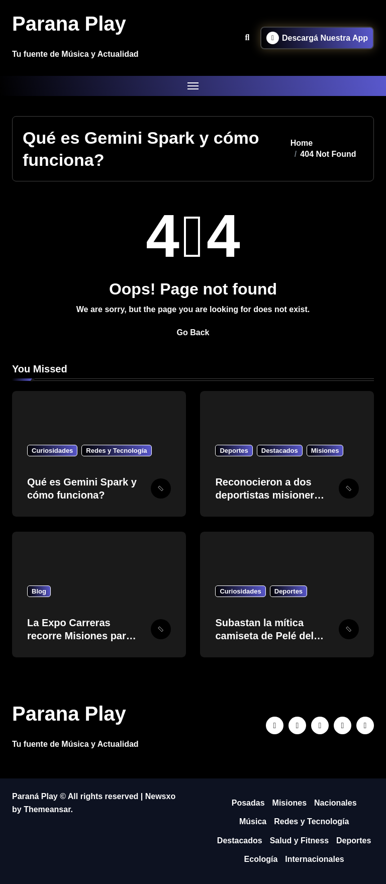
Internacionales (314, 859)
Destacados (279, 450)
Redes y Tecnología (116, 450)
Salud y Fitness (299, 840)
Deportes (234, 450)
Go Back (193, 332)
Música (252, 821)
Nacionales (335, 803)
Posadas (248, 803)
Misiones (325, 450)
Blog (39, 591)
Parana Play (69, 24)
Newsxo (160, 796)
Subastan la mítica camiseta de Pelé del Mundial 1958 (264, 635)
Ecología (261, 859)
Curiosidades (52, 450)
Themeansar (47, 809)
